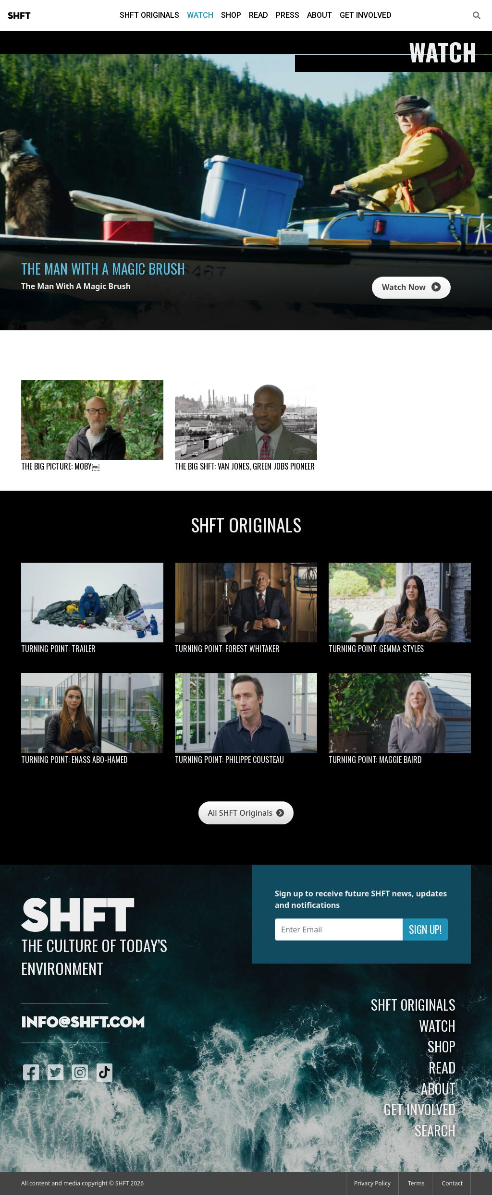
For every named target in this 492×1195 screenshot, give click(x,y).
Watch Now (411, 287)
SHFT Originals (149, 15)
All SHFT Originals (246, 813)
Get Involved (366, 15)
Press (287, 15)
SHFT (19, 16)
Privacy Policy (372, 1183)
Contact (452, 1183)
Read (258, 15)
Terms (416, 1183)
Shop (231, 15)
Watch (200, 15)
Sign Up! (425, 929)
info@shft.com (83, 1023)
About (319, 15)
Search (435, 1130)
